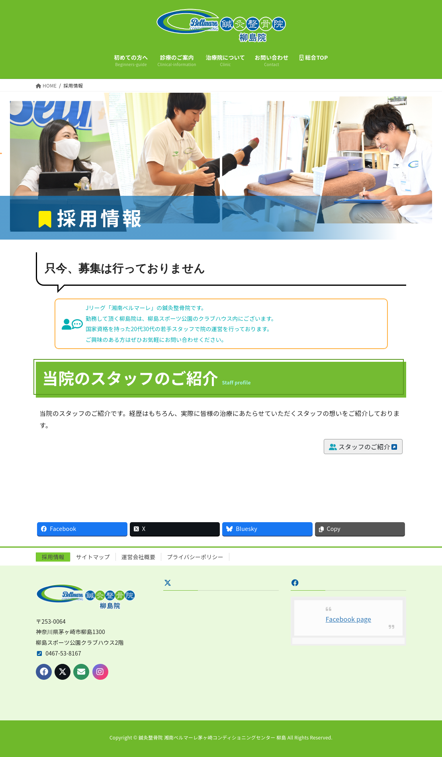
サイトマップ (93, 557)
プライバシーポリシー (195, 557)
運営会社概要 (138, 557)
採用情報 (53, 557)
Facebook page (348, 619)
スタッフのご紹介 (363, 446)
